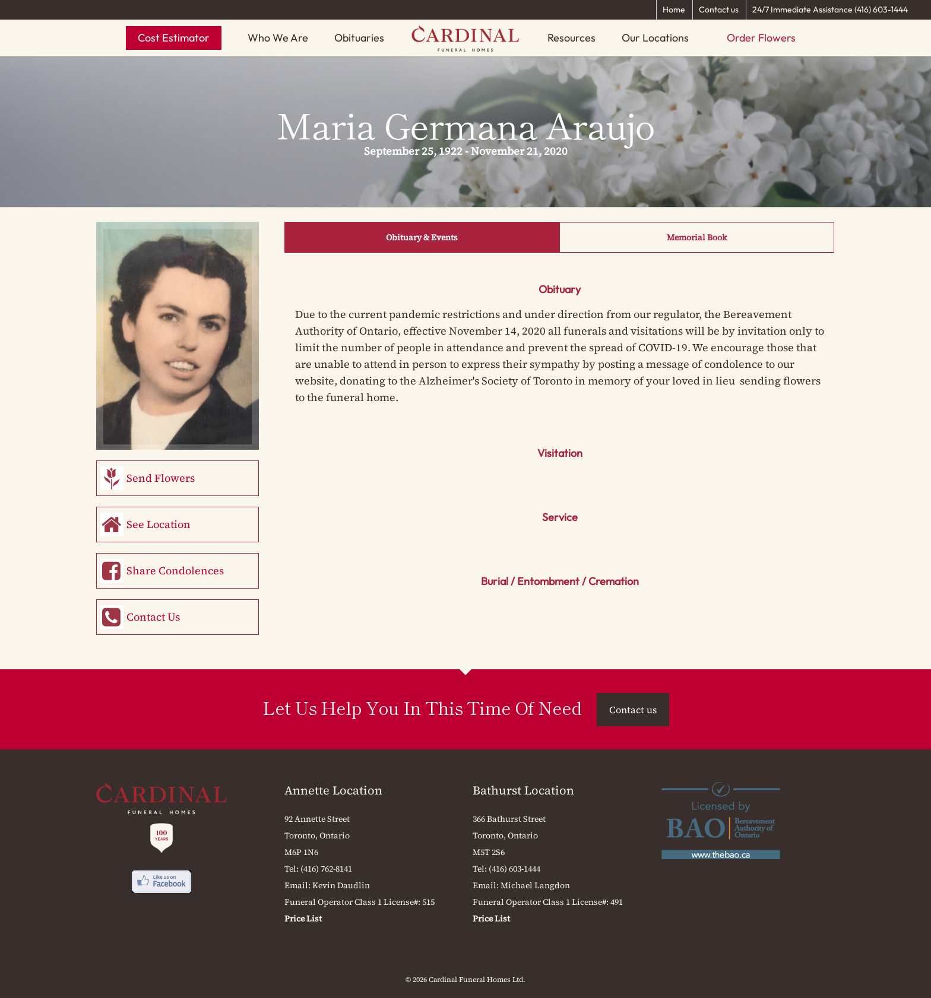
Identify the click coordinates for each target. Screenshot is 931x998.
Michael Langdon (535, 885)
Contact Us (153, 616)
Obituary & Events (422, 237)
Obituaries (359, 38)
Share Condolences (175, 570)
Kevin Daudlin (341, 885)
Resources (571, 38)
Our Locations (655, 38)
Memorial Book (697, 237)
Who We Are (278, 38)
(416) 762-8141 (326, 869)
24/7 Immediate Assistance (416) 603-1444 (830, 9)
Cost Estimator (174, 38)
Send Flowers (160, 478)
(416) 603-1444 (514, 869)
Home (674, 9)
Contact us (719, 9)
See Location (158, 524)
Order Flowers (761, 38)
